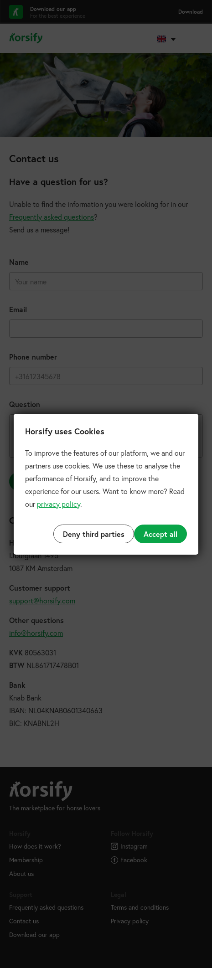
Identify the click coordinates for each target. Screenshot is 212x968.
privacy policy (58, 504)
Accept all (160, 534)
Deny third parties (93, 534)
